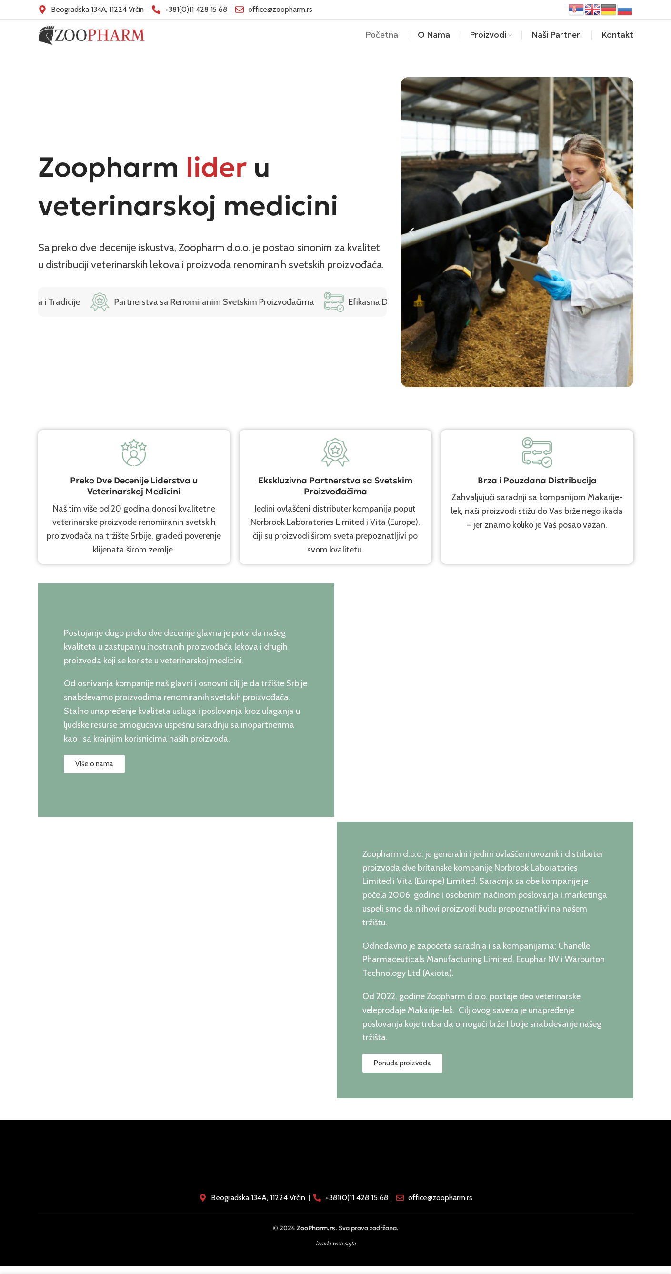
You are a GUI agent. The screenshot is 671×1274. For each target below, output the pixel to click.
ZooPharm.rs (316, 1236)
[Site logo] (91, 38)
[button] (412, 240)
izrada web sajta (336, 1250)
